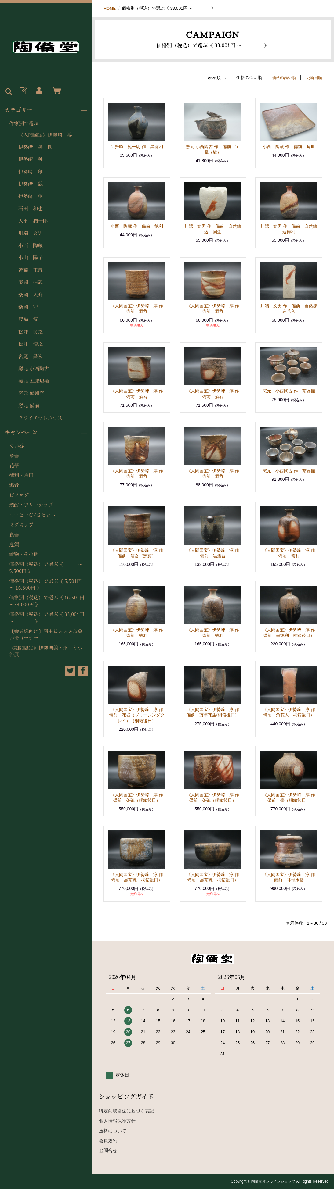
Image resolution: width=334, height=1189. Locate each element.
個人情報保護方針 (117, 1120)
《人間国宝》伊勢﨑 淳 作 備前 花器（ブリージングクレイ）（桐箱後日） (138, 715)
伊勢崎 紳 (30, 159)
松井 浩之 (30, 344)
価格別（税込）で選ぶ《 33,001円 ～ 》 (46, 618)
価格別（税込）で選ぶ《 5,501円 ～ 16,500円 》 (45, 585)
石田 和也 (30, 208)
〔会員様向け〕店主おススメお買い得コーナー (45, 635)
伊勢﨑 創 (30, 172)
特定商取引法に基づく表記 (126, 1110)
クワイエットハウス (40, 418)
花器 (14, 465)
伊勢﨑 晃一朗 (35, 147)
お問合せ (108, 1150)
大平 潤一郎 (33, 221)
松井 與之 (30, 332)
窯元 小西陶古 (33, 368)
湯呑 (14, 485)
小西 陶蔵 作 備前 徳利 (137, 226)
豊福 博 (28, 319)
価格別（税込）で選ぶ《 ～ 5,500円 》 (48, 568)
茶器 (14, 456)
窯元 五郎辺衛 (33, 381)
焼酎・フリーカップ (31, 505)
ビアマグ (19, 495)
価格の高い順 (282, 77)
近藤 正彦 (30, 270)
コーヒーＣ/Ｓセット (32, 515)
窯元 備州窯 (31, 393)
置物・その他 (23, 554)
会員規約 (108, 1140)
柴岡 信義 (30, 282)
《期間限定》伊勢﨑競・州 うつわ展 (45, 651)
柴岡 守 (28, 307)
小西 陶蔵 (30, 245)
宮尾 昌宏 (30, 356)
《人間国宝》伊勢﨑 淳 (45, 135)
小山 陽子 (30, 257)
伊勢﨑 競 (30, 184)
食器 (14, 535)
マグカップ (21, 525)
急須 (14, 544)
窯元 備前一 (31, 405)
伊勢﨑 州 (30, 196)
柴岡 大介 (30, 295)
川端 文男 (30, 233)
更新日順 (313, 77)
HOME (110, 8)
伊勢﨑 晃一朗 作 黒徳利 (137, 146)
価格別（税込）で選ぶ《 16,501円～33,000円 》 (46, 601)
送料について (112, 1130)
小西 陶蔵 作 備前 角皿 (289, 146)
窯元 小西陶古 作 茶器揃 (289, 390)
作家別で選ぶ (23, 123)
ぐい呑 (16, 446)
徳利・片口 (21, 475)
